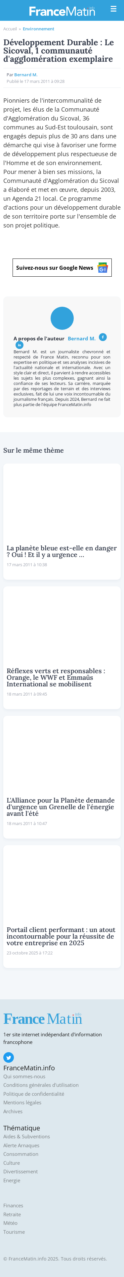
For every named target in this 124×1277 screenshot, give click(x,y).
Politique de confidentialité (33, 1094)
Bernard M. (82, 338)
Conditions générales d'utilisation (41, 1085)
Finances (13, 1205)
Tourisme (14, 1232)
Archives (12, 1111)
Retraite (12, 1214)
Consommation (20, 1154)
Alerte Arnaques (21, 1145)
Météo (10, 1223)
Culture (11, 1163)
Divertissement (20, 1171)
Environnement (38, 29)
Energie (11, 1180)
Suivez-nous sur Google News (62, 267)
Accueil (10, 29)
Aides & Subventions (26, 1136)
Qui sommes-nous (24, 1076)
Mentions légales (22, 1102)
